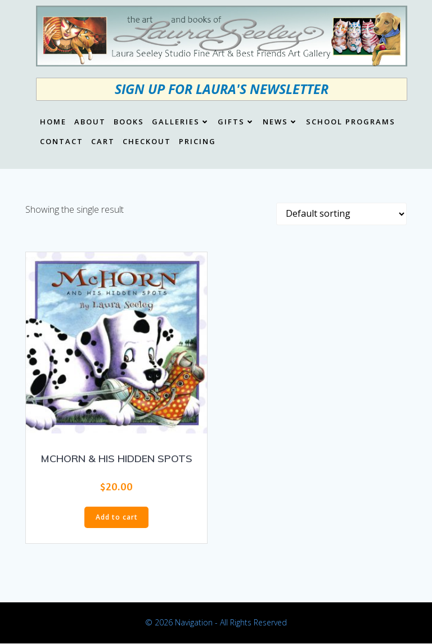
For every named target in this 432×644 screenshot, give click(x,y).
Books (129, 122)
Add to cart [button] (117, 517)
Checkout (147, 141)
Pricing (197, 141)
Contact (61, 141)
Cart (103, 141)
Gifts (236, 122)
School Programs (350, 122)
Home (53, 122)
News (280, 122)
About (90, 122)
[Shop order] (341, 214)
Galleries (181, 122)
